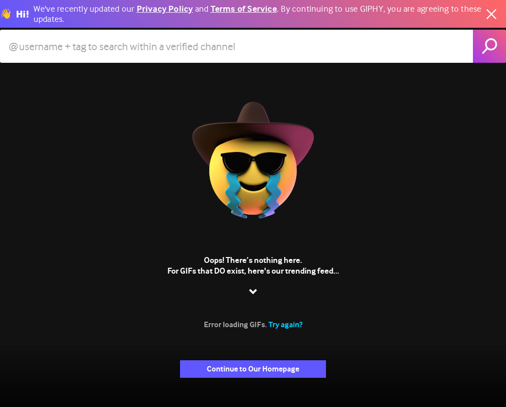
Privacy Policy (165, 9)
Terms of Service (244, 9)
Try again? (286, 324)
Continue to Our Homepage (253, 368)
